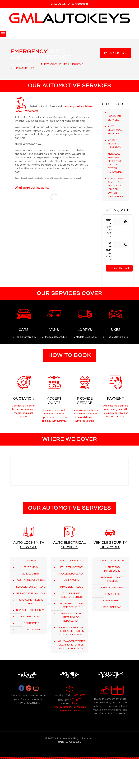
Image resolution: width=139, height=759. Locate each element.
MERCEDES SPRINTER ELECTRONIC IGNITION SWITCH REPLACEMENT (116, 163)
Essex (18, 111)
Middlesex (31, 111)
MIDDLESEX (18, 482)
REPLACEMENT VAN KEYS (30, 593)
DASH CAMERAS (112, 607)
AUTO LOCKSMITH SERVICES (114, 116)
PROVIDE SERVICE (85, 401)
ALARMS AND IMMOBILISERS (112, 569)
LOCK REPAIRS (30, 623)
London (68, 106)
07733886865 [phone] (80, 3)
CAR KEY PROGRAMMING (30, 580)
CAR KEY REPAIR (30, 616)
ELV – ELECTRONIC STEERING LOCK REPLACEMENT (71, 617)
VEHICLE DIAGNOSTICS (71, 561)
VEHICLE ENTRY (30, 574)
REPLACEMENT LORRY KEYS (30, 602)
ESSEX (15, 475)
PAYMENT (115, 398)
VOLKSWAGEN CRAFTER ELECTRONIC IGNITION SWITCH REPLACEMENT (116, 187)
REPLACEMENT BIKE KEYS (30, 610)
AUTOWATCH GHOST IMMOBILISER (112, 579)
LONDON (17, 460)
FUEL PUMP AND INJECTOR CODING (71, 595)
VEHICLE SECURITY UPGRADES (114, 144)
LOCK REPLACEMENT (30, 629)
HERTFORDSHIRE (21, 468)
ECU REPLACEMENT (71, 567)
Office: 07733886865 (69, 742)
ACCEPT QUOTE (54, 401)
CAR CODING (71, 580)
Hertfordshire (83, 106)
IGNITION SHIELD (112, 600)
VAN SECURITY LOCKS (112, 561)
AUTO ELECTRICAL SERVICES (115, 130)
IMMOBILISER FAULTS (71, 587)
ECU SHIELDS (112, 594)
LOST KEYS (31, 561)
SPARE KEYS (31, 567)
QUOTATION (23, 398)
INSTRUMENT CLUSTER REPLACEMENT (71, 605)
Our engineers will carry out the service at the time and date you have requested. (85, 415)
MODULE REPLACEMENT (71, 574)
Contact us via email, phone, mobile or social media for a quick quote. (23, 411)
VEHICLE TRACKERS (112, 587)
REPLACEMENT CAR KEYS (30, 587)
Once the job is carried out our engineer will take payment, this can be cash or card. (115, 411)
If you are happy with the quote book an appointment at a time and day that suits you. (54, 415)
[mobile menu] (3, 34)
